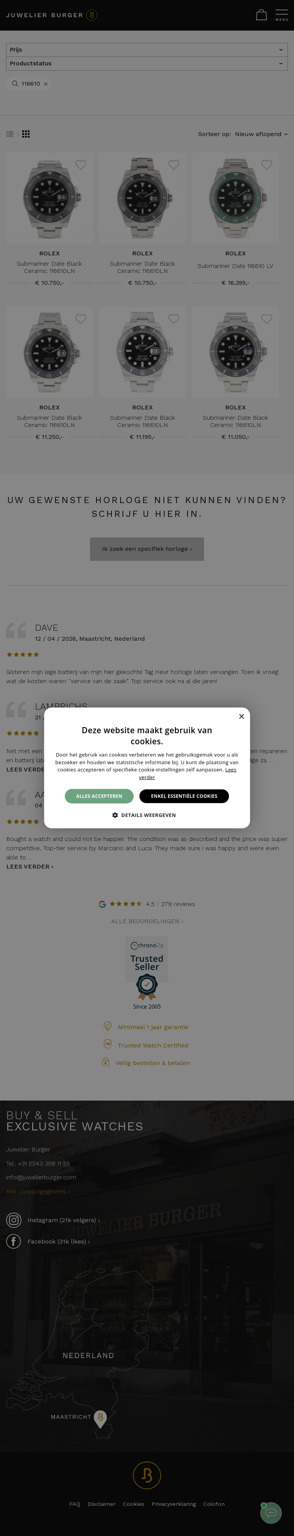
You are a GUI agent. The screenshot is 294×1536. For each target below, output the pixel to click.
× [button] (241, 716)
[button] (147, 815)
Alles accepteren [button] (99, 796)
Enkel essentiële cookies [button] (184, 796)
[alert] (147, 768)
